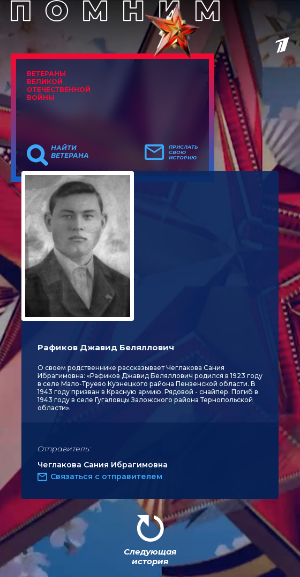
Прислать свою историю (183, 152)
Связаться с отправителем (106, 476)
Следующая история (150, 556)
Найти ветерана (70, 151)
